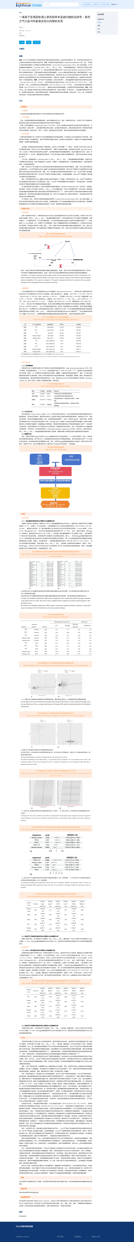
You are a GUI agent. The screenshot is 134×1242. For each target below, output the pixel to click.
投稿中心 (96, 4)
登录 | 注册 (106, 4)
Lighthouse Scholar (22, 1237)
